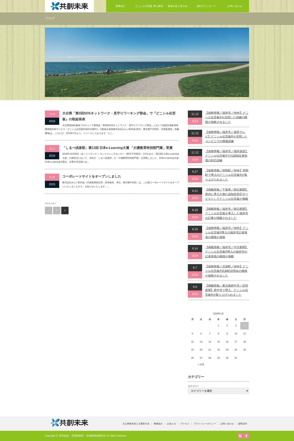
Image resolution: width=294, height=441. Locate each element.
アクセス (184, 423)
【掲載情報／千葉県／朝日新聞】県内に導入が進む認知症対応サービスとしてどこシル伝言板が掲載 (226, 194)
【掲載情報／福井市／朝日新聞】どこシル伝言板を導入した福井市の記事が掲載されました (226, 213)
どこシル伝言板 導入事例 (149, 6)
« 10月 (201, 364)
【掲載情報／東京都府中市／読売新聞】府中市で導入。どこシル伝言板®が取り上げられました (226, 290)
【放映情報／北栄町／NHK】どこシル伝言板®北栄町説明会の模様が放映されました (226, 271)
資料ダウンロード (206, 6)
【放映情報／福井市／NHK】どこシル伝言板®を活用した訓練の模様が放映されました (226, 117)
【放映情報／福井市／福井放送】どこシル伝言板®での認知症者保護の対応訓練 (226, 156)
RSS (240, 436)
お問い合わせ (234, 6)
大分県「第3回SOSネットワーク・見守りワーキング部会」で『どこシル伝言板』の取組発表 (119, 116)
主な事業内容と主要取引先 (135, 423)
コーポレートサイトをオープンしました (91, 176)
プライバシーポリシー (205, 423)
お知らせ (171, 423)
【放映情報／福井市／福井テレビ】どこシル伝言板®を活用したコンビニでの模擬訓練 (226, 136)
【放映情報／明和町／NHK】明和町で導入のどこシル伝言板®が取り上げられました (226, 175)
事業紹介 (120, 6)
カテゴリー (193, 386)
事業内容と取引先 (177, 6)
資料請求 (242, 423)
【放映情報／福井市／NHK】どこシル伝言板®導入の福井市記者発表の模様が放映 (226, 232)
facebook (246, 436)
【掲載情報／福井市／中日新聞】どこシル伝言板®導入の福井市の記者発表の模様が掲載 (226, 252)
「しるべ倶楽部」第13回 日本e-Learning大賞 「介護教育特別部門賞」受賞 (117, 148)
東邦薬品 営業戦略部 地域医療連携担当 (82, 435)
